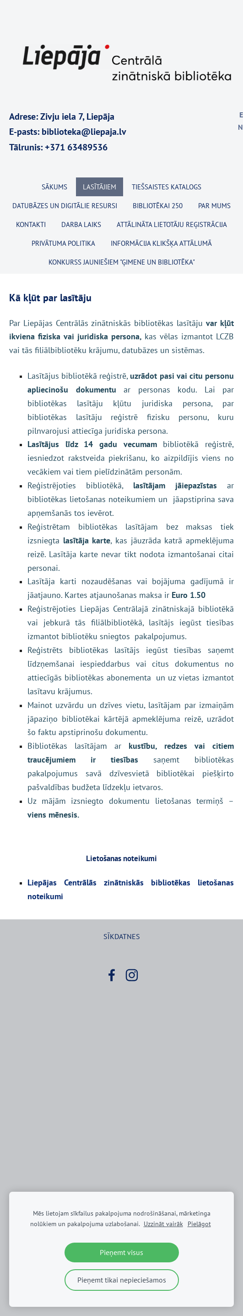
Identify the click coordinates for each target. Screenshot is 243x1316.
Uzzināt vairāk (163, 1223)
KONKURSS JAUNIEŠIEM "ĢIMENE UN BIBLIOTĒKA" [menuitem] (122, 262)
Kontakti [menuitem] (31, 224)
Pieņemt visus (121, 1252)
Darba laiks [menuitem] (81, 224)
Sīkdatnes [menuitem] (121, 936)
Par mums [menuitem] (214, 205)
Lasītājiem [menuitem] (99, 186)
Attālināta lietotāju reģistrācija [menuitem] (172, 224)
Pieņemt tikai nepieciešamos (121, 1279)
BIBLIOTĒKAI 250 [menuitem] (158, 205)
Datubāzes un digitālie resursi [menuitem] (64, 205)
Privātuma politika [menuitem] (63, 243)
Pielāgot (199, 1223)
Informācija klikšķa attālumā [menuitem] (161, 243)
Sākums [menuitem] (54, 186)
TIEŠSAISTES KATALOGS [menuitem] (166, 186)
